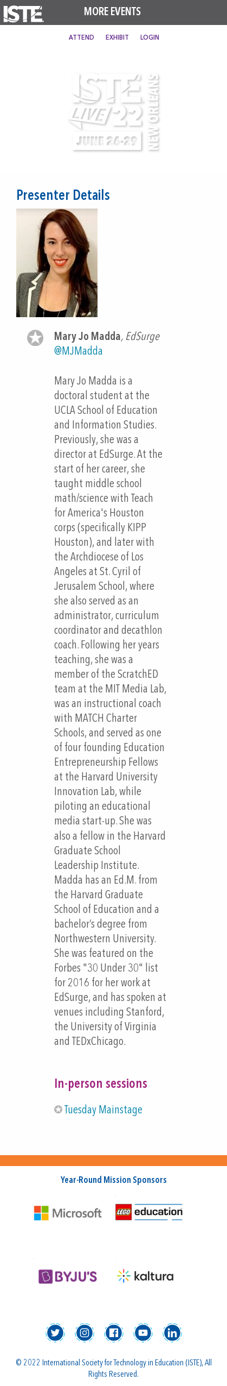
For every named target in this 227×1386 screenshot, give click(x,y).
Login (149, 38)
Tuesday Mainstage (103, 1110)
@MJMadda (78, 351)
